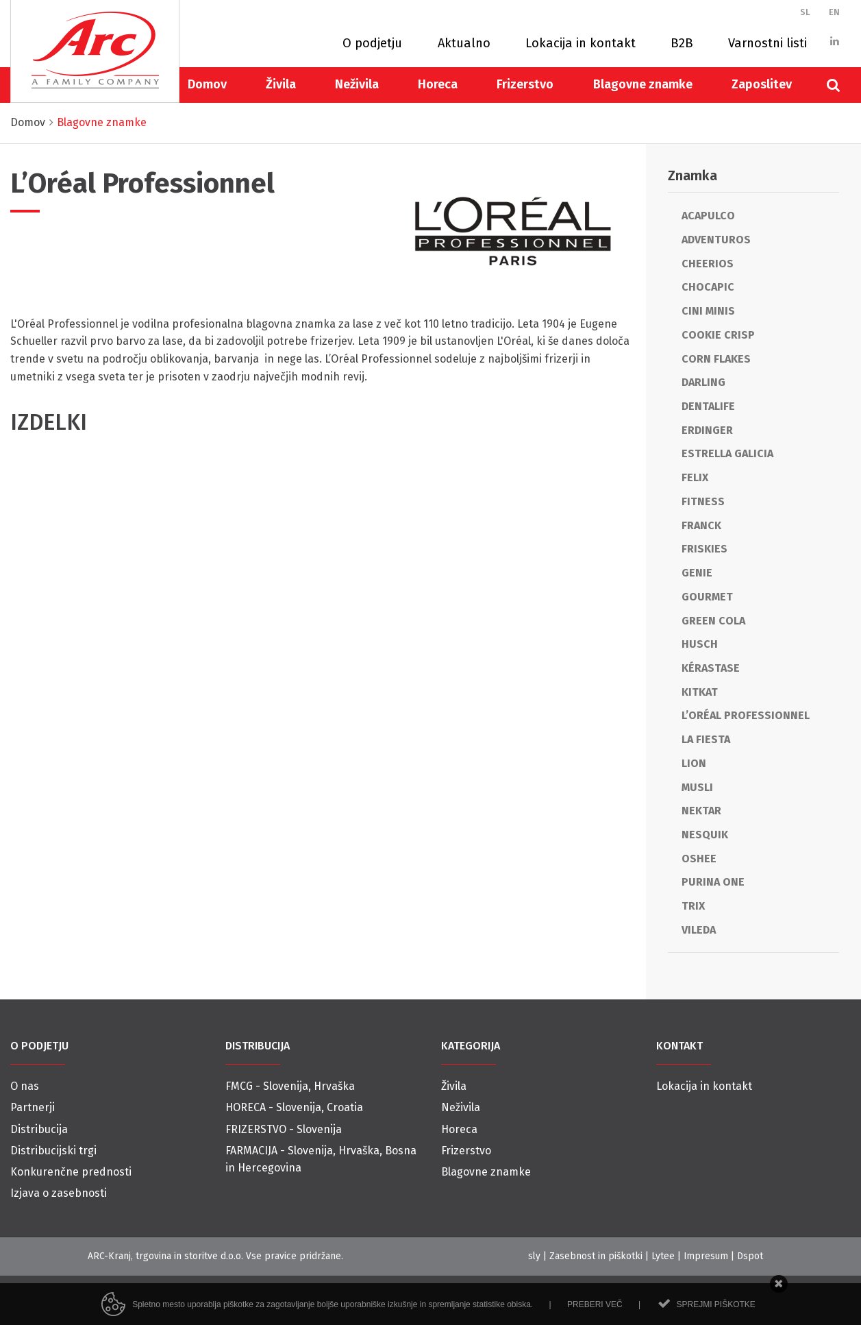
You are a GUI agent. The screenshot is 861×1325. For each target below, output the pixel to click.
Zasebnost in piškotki (595, 1256)
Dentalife (708, 406)
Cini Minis (708, 310)
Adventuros (716, 239)
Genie (697, 572)
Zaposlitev (762, 84)
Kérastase (711, 667)
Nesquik (705, 834)
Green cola (713, 620)
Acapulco (708, 215)
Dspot (750, 1256)
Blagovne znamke (642, 84)
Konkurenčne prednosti (71, 1171)
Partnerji (32, 1107)
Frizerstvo (525, 84)
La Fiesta (706, 739)
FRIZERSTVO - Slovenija (283, 1129)
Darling (703, 382)
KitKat (700, 691)
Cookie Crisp (718, 334)
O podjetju (372, 43)
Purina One (713, 881)
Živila (281, 84)
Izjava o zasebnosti (58, 1193)
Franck (701, 525)
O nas (24, 1086)
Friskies (704, 548)
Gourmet (707, 596)
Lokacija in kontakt (580, 43)
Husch (700, 644)
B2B (682, 43)
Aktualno (464, 43)
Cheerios (708, 263)
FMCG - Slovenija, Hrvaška (290, 1086)
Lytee (663, 1256)
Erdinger (707, 430)
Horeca (438, 84)
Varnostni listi (767, 43)
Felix (695, 477)
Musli (697, 787)
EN (834, 12)
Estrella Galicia (727, 453)
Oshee (699, 858)
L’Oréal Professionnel (746, 715)
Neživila (357, 84)
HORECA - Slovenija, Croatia (294, 1107)
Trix (693, 905)
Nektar (701, 810)
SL (805, 12)
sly (534, 1256)
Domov (207, 84)
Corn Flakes (716, 358)
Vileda (699, 929)
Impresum (706, 1256)
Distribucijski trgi (53, 1150)
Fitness (703, 501)
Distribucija (39, 1129)
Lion (694, 763)
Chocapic (708, 286)
